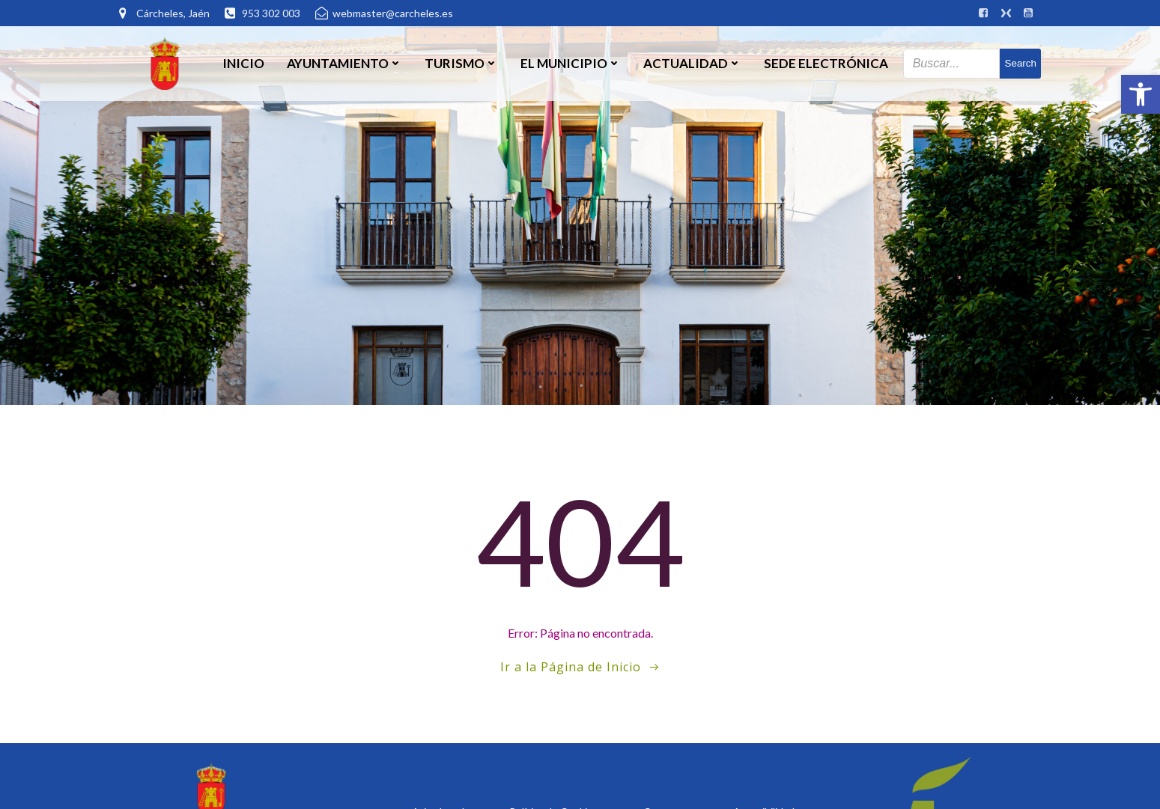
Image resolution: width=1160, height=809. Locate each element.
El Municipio (570, 63)
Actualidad (692, 63)
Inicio (243, 63)
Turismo (461, 63)
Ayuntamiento (344, 63)
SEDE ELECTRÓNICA (826, 63)
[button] (1140, 94)
